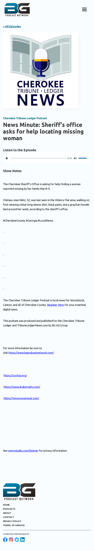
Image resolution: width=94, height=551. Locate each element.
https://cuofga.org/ (15, 375)
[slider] (38, 158)
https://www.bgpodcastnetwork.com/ (31, 352)
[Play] (7, 158)
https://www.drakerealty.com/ (22, 386)
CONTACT (8, 517)
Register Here (55, 304)
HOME (6, 504)
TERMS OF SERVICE (14, 525)
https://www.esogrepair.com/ (21, 398)
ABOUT (7, 513)
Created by (16, 534)
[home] (16, 9)
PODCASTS (9, 509)
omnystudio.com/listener (23, 450)
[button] (84, 9)
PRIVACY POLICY (12, 521)
